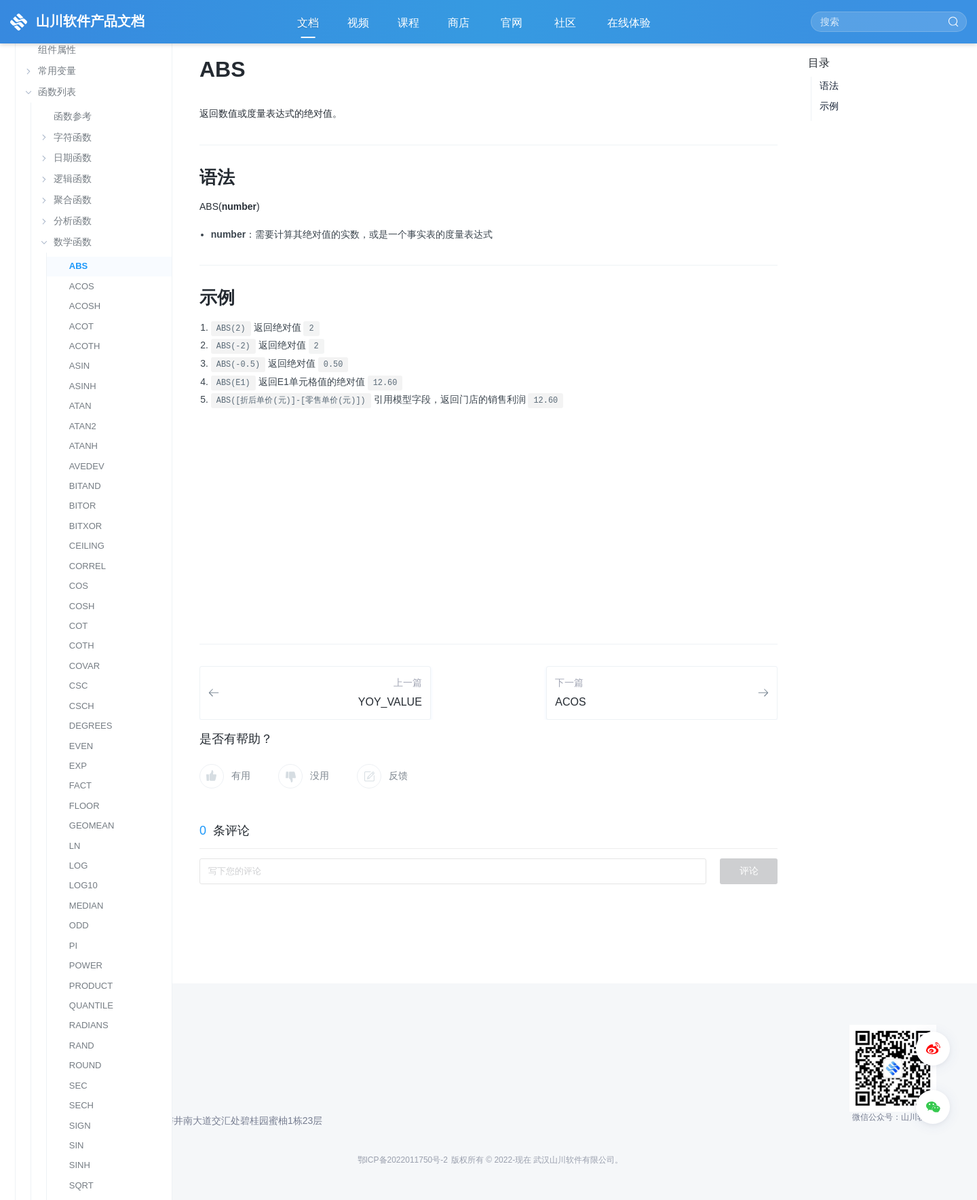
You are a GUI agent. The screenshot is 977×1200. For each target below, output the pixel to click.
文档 (308, 23)
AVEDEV (86, 466)
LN (75, 846)
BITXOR (85, 526)
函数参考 (73, 116)
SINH (79, 1165)
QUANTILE (91, 1005)
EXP (78, 766)
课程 (408, 23)
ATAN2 (82, 426)
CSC (78, 685)
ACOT (81, 326)
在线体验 (630, 27)
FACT (80, 785)
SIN (76, 1145)
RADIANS (89, 1025)
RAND (81, 1045)
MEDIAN (86, 906)
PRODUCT (91, 986)
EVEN (81, 746)
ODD (79, 925)
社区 (566, 27)
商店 (460, 27)
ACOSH (84, 306)
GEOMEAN (92, 825)
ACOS (81, 286)
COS (78, 586)
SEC (78, 1085)
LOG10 (83, 885)
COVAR (84, 666)
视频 (358, 23)
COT (78, 626)
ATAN (80, 406)
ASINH (82, 386)
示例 (829, 106)
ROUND (85, 1065)
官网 (513, 27)
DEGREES (91, 726)
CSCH (81, 706)
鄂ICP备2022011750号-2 (403, 1160)
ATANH (83, 446)
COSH (82, 606)
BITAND (85, 486)
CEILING (86, 546)
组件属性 (57, 49)
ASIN (79, 366)
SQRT (81, 1185)
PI (73, 946)
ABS (78, 266)
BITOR (82, 506)
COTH (81, 645)
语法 (829, 85)
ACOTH (84, 346)
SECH (81, 1105)
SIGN (80, 1126)
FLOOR (84, 806)
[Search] (889, 22)
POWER (85, 965)
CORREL (87, 566)
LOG (78, 865)
